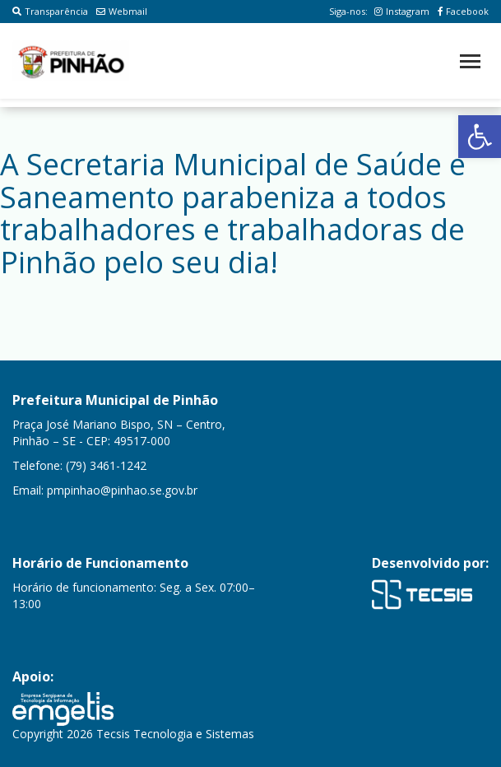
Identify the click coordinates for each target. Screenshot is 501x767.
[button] (479, 136)
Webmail (121, 11)
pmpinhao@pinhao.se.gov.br (122, 490)
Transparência (50, 11)
